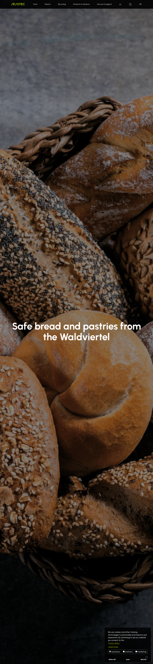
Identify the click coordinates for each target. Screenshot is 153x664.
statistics (128, 652)
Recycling (62, 4)
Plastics (48, 4)
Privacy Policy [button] (113, 643)
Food (35, 4)
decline (143, 659)
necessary (114, 652)
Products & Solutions (81, 4)
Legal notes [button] (113, 647)
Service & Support (104, 4)
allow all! (112, 659)
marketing (140, 652)
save (128, 659)
